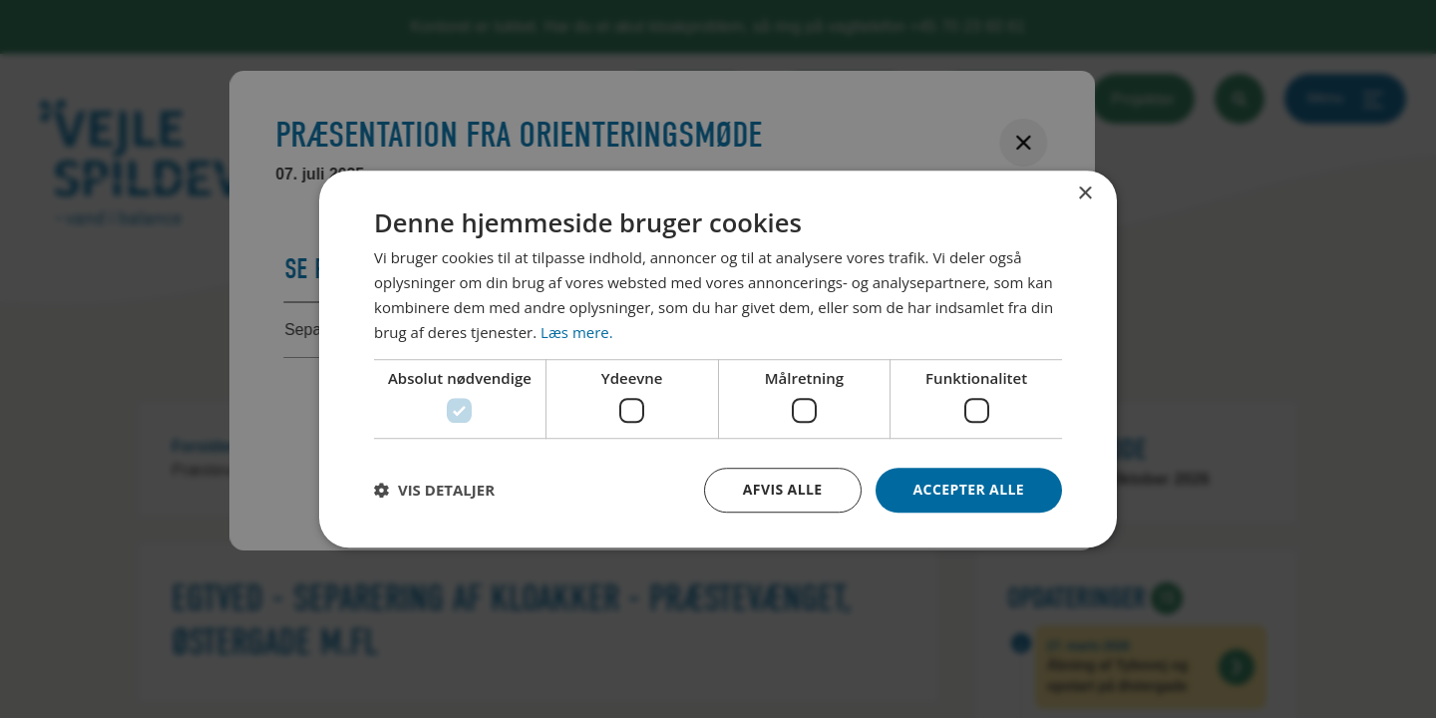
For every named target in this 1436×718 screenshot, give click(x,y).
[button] (434, 490)
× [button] (1084, 193)
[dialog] (718, 359)
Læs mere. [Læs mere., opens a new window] (576, 332)
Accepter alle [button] (968, 489)
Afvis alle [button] (783, 489)
